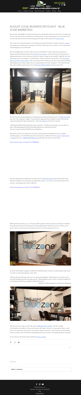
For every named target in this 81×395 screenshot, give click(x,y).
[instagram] (62, 5)
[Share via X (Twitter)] (15, 342)
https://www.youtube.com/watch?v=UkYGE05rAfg (24, 142)
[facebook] (59, 5)
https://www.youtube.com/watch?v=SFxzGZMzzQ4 (25, 187)
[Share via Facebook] (10, 342)
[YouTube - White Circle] (64, 5)
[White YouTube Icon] (43, 384)
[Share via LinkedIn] (19, 342)
